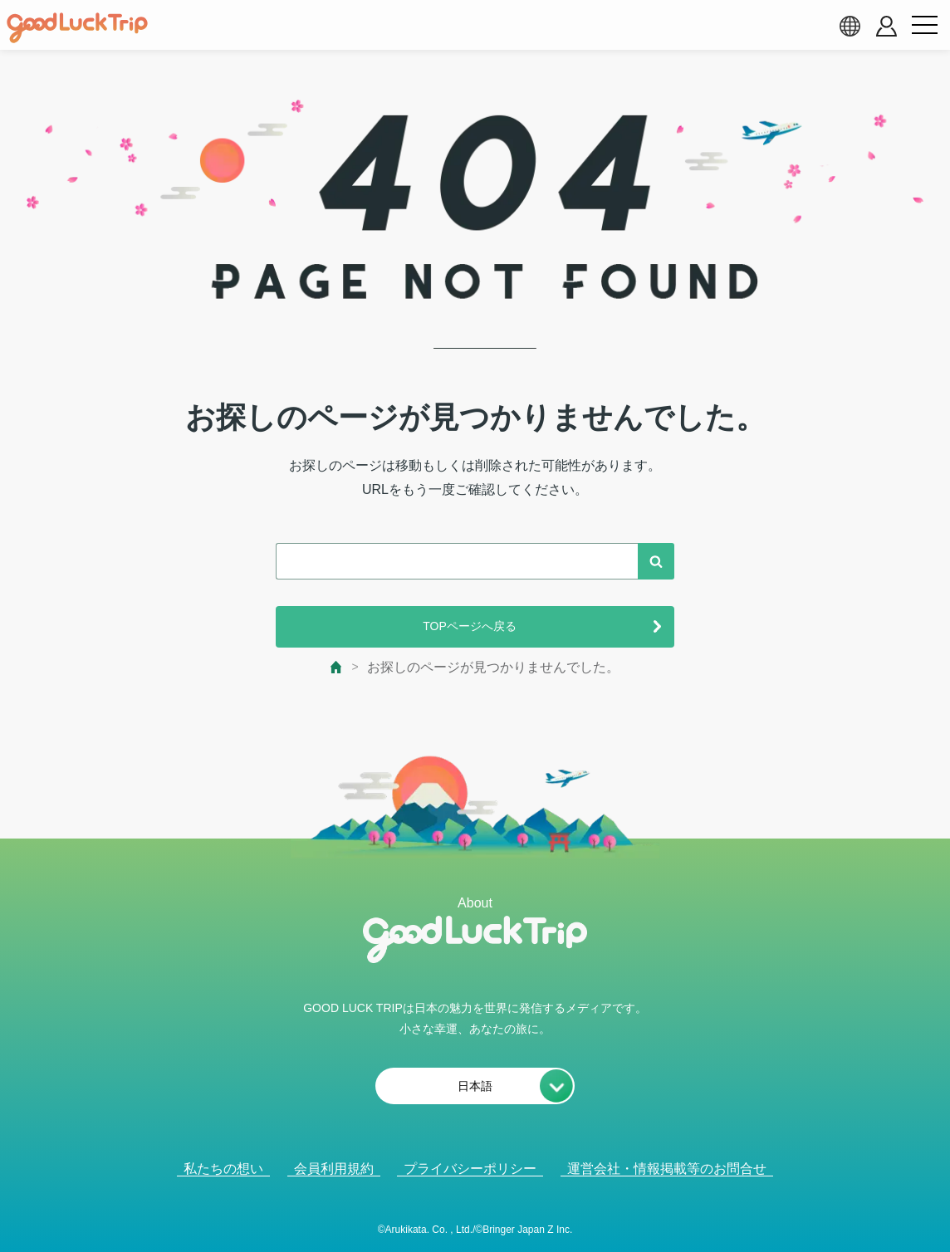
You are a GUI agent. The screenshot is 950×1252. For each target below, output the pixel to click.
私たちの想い (223, 1169)
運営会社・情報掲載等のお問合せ (666, 1169)
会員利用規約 (334, 1169)
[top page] (337, 667)
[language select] (849, 25)
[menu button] (924, 26)
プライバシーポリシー (470, 1169)
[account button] (886, 26)
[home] (77, 28)
